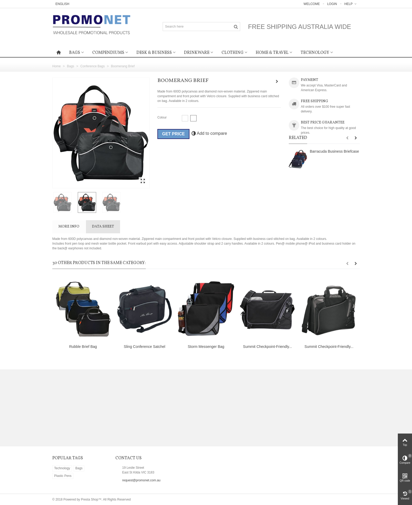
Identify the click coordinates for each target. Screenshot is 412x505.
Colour (162, 117)
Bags (74, 53)
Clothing (233, 53)
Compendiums (108, 53)
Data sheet (103, 226)
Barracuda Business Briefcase (334, 151)
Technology (315, 53)
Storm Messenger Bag (206, 346)
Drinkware (196, 53)
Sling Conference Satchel (144, 346)
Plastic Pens (62, 476)
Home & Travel (272, 53)
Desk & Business (154, 53)
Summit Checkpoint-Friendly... (267, 346)
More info (68, 226)
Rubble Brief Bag (83, 346)
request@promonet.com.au (141, 480)
